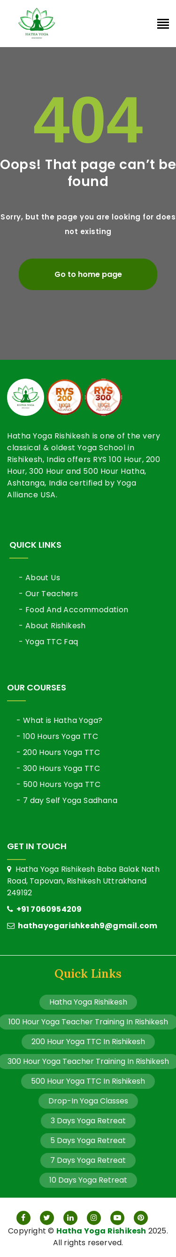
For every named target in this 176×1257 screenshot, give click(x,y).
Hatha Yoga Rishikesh (88, 1002)
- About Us (39, 577)
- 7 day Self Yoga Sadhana (66, 800)
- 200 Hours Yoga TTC (58, 752)
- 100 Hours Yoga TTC (57, 736)
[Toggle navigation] (163, 25)
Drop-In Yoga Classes (88, 1100)
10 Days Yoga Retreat (88, 1180)
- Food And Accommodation (74, 609)
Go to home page (88, 274)
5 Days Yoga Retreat (88, 1140)
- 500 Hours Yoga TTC (58, 784)
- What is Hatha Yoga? (59, 720)
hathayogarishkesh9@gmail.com (82, 925)
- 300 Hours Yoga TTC (58, 768)
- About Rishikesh (52, 625)
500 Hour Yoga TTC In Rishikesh (88, 1081)
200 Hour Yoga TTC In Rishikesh (88, 1041)
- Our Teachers (48, 593)
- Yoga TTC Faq (48, 641)
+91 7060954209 (44, 909)
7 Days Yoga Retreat (88, 1160)
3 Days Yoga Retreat (88, 1120)
